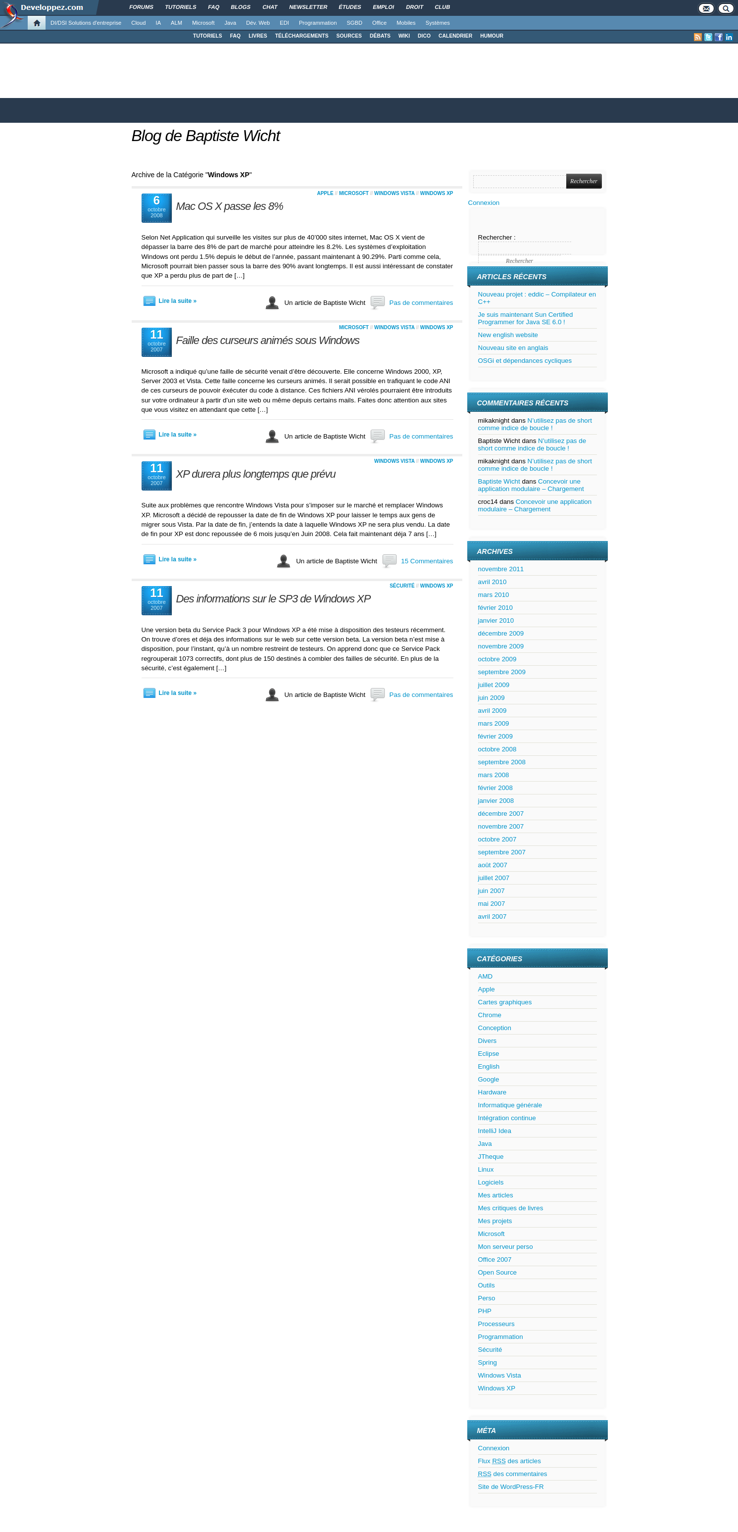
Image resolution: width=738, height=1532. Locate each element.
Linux (486, 1169)
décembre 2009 (501, 633)
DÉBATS (380, 36)
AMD (485, 976)
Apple (325, 193)
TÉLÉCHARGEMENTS (302, 36)
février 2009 (495, 736)
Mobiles (406, 23)
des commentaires (512, 1474)
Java (231, 23)
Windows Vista (394, 193)
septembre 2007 (502, 852)
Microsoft (203, 23)
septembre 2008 (502, 762)
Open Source (497, 1272)
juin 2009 (491, 697)
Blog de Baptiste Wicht (206, 136)
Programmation (318, 23)
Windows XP (436, 193)
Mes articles (495, 1195)
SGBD (354, 23)
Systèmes (438, 23)
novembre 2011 (501, 569)
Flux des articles (509, 1461)
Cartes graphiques (505, 1002)
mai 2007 (491, 903)
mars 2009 (493, 723)
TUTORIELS (207, 36)
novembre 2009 (501, 646)
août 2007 (492, 865)
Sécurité (402, 586)
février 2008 (495, 787)
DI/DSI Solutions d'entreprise (85, 23)
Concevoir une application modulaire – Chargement (531, 485)
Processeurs (496, 1324)
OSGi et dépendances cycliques (525, 360)
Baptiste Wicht (499, 481)
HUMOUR (491, 36)
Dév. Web (258, 23)
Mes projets (495, 1221)
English (489, 1066)
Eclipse (488, 1053)
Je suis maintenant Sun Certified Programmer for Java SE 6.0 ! (525, 318)
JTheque (491, 1156)
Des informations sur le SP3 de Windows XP (273, 599)
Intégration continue (507, 1118)
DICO (424, 36)
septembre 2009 (502, 672)
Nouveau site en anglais (513, 347)
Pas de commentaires (421, 302)
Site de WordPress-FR (511, 1486)
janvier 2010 (496, 620)
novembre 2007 (501, 826)
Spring (487, 1362)
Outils (486, 1285)
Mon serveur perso (505, 1246)
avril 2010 (492, 582)
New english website (508, 335)
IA (158, 23)
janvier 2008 (496, 800)
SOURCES (349, 36)
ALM (176, 23)
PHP (485, 1311)
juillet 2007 (494, 878)
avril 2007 (492, 916)
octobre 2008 (497, 749)
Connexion (484, 202)
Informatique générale (510, 1105)
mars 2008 (493, 775)
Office (379, 23)
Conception (494, 1028)
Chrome (489, 1015)
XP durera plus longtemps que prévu (256, 474)
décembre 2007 (501, 813)
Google (488, 1079)
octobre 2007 (497, 839)
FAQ (235, 36)
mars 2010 (493, 594)
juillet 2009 (494, 685)
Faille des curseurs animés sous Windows (267, 340)
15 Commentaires (427, 561)
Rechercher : (497, 237)
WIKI (404, 36)
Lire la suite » (178, 300)
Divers (487, 1040)
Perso (486, 1298)
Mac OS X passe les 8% (229, 206)
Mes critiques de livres (510, 1208)
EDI (284, 23)
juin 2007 (491, 890)
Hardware (492, 1092)
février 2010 (495, 607)
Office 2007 (495, 1259)
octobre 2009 (497, 659)
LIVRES (257, 36)
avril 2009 (492, 710)
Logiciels (491, 1182)
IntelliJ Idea (494, 1131)
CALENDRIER (455, 36)
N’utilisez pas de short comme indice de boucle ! (535, 424)
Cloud (138, 23)
